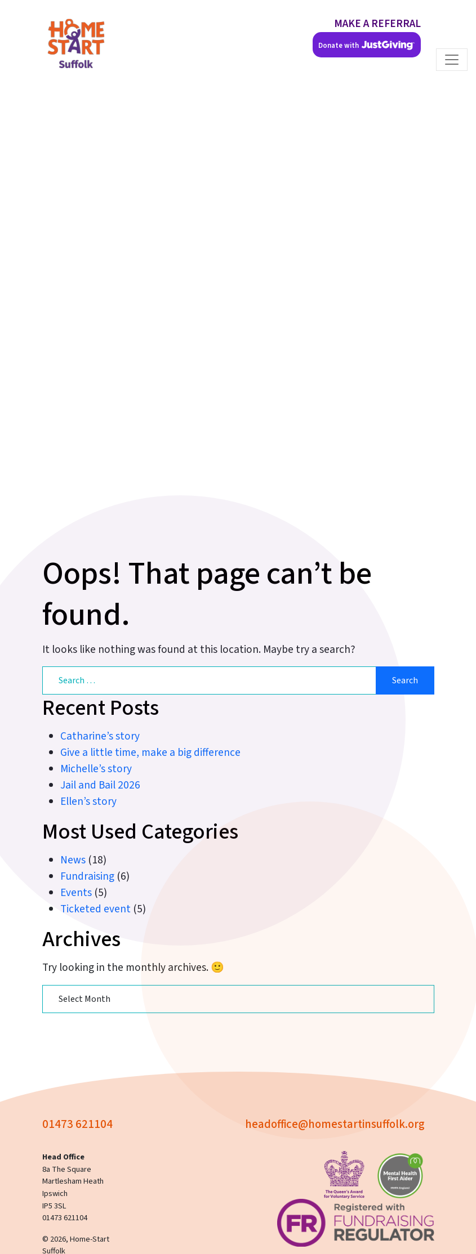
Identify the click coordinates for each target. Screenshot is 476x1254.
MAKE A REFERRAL (377, 24)
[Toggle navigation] (452, 59)
